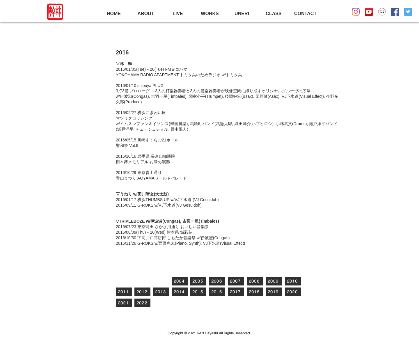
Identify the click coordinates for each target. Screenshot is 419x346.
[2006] (217, 281)
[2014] (180, 292)
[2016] (217, 292)
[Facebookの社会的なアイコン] (395, 12)
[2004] (180, 281)
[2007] (236, 281)
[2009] (274, 281)
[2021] (124, 303)
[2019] (274, 292)
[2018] (255, 292)
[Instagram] (356, 12)
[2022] (142, 303)
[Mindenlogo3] (382, 12)
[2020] (293, 292)
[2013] (161, 292)
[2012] (142, 292)
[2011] (124, 292)
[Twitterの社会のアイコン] (408, 12)
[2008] (255, 281)
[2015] (198, 292)
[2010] (293, 281)
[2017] (236, 292)
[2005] (198, 281)
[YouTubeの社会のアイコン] (369, 12)
